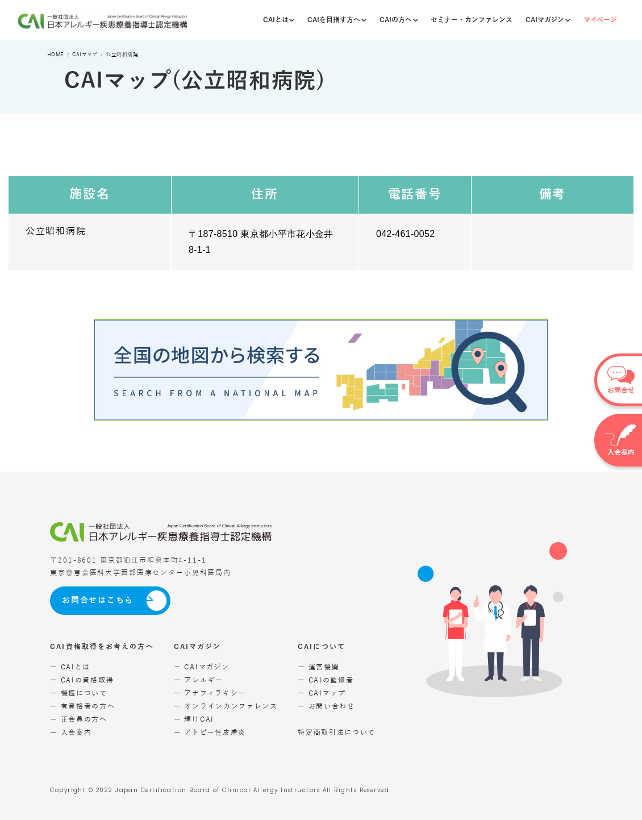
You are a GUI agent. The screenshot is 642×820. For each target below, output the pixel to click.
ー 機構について (78, 693)
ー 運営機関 (318, 667)
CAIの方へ (399, 20)
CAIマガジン (548, 20)
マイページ (600, 20)
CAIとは (279, 20)
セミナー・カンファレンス (471, 20)
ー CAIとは (70, 667)
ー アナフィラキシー (210, 693)
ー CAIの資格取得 (82, 680)
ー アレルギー (198, 680)
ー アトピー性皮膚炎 (210, 732)
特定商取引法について (337, 732)
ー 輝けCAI (194, 719)
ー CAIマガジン (201, 667)
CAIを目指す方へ (336, 20)
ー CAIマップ (322, 693)
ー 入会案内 (70, 732)
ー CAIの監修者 (325, 680)
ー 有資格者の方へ (82, 706)
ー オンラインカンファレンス (226, 706)
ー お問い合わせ (326, 706)
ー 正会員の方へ (78, 719)
